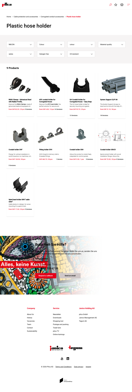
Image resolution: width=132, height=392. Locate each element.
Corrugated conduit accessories (52, 17)
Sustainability (32, 331)
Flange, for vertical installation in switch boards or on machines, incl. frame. (20, 155)
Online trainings (59, 334)
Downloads (57, 318)
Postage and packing (61, 324)
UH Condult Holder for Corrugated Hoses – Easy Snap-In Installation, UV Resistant (81, 102)
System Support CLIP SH (109, 100)
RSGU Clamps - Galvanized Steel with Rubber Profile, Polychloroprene (20, 102)
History (29, 318)
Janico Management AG (88, 318)
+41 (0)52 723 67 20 (46, 268)
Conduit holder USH (76, 150)
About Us (30, 314)
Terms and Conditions (63, 367)
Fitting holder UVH (45, 150)
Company (31, 308)
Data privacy (78, 367)
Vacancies (31, 321)
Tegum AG (83, 321)
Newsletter (57, 314)
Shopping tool (58, 321)
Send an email (70, 276)
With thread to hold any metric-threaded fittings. (49, 155)
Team (29, 324)
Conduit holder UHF (15, 150)
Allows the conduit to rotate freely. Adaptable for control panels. (81, 155)
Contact (30, 328)
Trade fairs (57, 328)
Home (9, 17)
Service (56, 308)
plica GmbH (83, 314)
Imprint (88, 367)
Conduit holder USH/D (108, 150)
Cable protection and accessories (26, 17)
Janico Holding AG (87, 308)
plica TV (56, 331)
